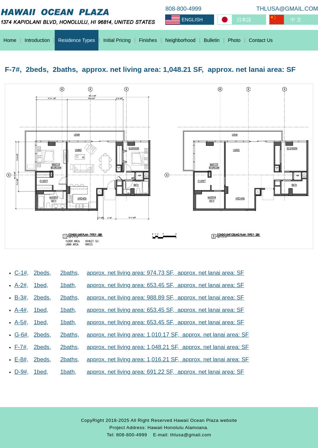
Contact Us (261, 40)
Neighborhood (180, 40)
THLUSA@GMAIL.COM (287, 9)
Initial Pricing (116, 40)
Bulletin (212, 40)
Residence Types (76, 40)
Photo (234, 40)
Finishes (148, 40)
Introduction (37, 40)
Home (9, 40)
